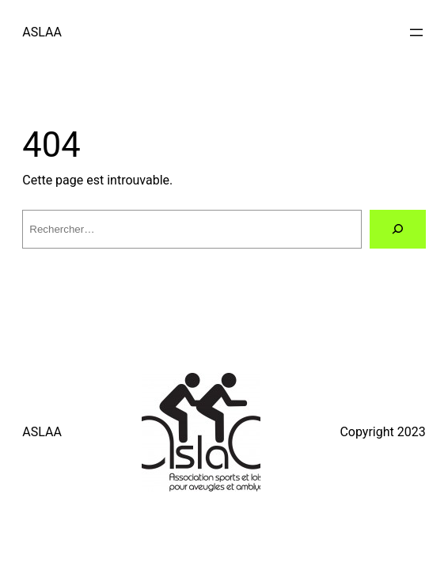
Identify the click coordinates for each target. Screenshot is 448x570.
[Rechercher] (398, 229)
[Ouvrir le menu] (416, 32)
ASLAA (42, 32)
